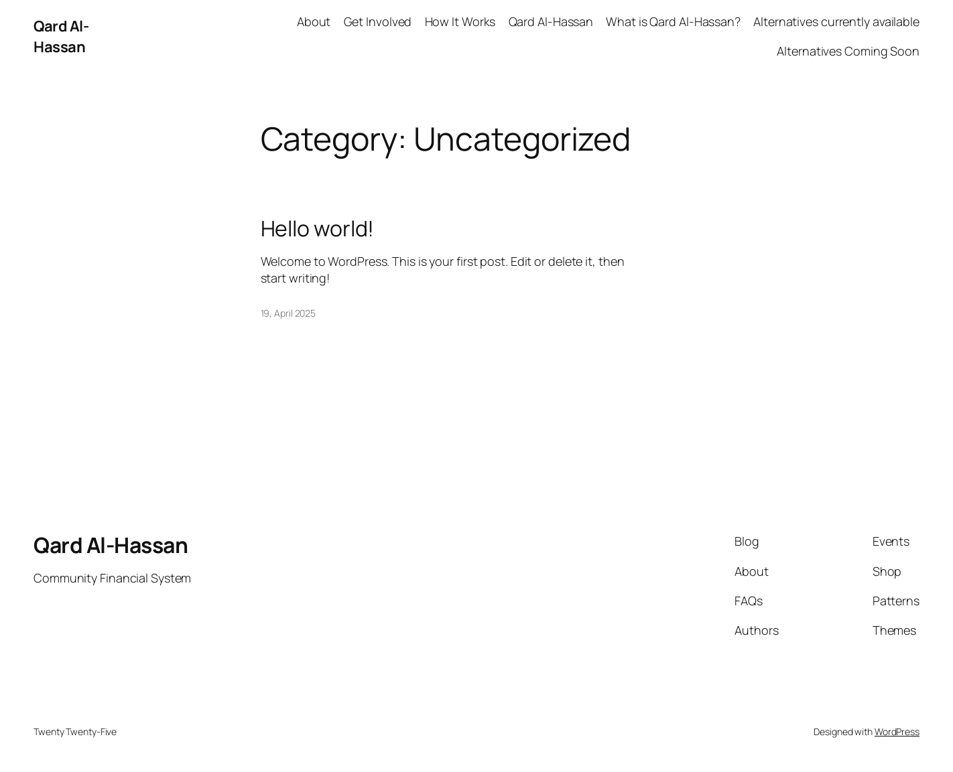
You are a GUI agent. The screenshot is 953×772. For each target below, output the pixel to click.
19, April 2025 (288, 313)
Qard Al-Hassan (61, 36)
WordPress (897, 731)
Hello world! (318, 228)
